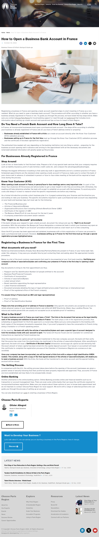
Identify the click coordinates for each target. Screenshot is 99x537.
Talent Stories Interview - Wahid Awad (17, 480)
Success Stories (6, 517)
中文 (88, 18)
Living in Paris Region (70, 4)
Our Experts (5, 508)
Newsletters (55, 508)
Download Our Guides (58, 511)
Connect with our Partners (60, 517)
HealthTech (37, 475)
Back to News (13, 425)
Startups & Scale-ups (26, 47)
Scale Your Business (57, 4)
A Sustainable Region (33, 505)
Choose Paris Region (22, 118)
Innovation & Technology (37, 468)
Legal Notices (21, 531)
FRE (88, 14)
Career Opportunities (8, 520)
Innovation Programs (33, 514)
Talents (6, 468)
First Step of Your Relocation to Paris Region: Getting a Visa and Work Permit (31, 465)
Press (53, 502)
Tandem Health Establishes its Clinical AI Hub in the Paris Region (27, 473)
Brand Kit (54, 505)
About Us (79, 4)
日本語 (89, 16)
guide (25, 393)
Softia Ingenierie (24, 533)
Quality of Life (36, 483)
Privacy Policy (11, 531)
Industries (48, 4)
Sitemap (4, 531)
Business (4, 47)
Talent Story (8, 483)
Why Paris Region (39, 4)
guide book (71, 118)
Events (3, 511)
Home (3, 32)
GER (89, 7)
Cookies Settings (32, 531)
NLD (89, 11)
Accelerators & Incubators (59, 514)
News (8, 32)
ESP (89, 9)
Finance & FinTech (13, 47)
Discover (12, 446)
